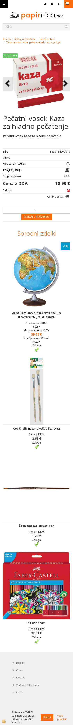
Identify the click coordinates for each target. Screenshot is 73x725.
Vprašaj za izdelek (14, 163)
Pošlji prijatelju (12, 170)
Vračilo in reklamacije (28, 685)
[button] (65, 84)
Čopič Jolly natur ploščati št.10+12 (36, 428)
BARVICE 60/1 (37, 623)
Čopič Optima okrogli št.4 (36, 526)
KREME (19, 692)
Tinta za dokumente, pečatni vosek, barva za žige (33, 42)
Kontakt (20, 677)
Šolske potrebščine (25, 39)
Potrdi (47, 717)
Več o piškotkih (62, 717)
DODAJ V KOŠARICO (36, 217)
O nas (19, 670)
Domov (7, 39)
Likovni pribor (46, 39)
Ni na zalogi (10, 55)
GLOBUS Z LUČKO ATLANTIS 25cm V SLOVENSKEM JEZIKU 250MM (36, 315)
